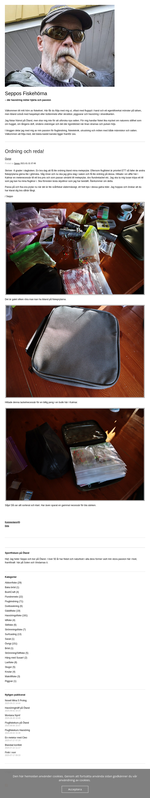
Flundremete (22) (14, 596)
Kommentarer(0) (12, 522)
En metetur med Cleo (16, 739)
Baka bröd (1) (12, 587)
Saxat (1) (9, 639)
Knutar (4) (10, 671)
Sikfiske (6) (10, 625)
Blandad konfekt (13, 746)
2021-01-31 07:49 (28, 163)
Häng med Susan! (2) (16, 657)
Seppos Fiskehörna (26, 93)
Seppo (17, 163)
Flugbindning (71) (14, 601)
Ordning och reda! (24, 151)
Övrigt (8, 158)
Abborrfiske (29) (13, 582)
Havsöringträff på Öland (17, 709)
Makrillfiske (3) (12, 676)
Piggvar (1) (10, 681)
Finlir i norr (12, 753)
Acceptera (75, 789)
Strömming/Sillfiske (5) (16, 653)
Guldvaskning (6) (14, 606)
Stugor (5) (10, 667)
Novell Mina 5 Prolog (16, 701)
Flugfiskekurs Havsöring (17, 731)
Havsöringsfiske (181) (16, 615)
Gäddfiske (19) (12, 610)
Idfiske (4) (10, 620)
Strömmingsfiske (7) (15, 629)
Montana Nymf (12, 716)
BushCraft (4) (12, 592)
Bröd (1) (9, 648)
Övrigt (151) (11, 643)
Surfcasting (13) (13, 634)
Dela (7, 526)
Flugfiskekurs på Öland (17, 724)
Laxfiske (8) (11, 662)
